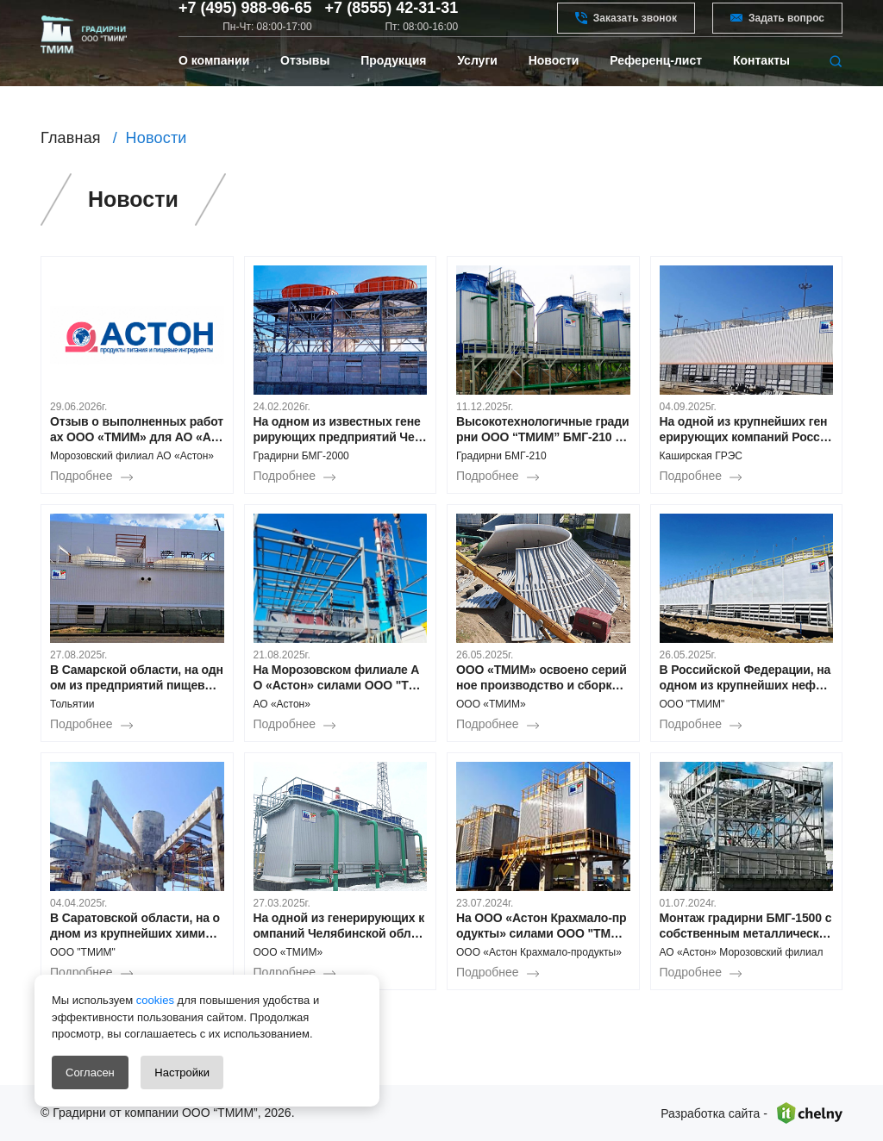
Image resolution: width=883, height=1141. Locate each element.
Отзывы (304, 88)
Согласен (90, 1072)
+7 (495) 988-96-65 (245, 20)
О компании (213, 88)
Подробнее (81, 476)
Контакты (761, 88)
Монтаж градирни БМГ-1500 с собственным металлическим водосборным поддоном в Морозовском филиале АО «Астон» (746, 926)
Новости (554, 88)
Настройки (182, 1072)
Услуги (477, 88)
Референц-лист (656, 88)
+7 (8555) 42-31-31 (392, 20)
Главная (71, 138)
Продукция (393, 88)
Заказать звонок (626, 29)
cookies (153, 1000)
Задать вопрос (777, 29)
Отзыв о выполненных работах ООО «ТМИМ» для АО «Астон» (136, 430)
